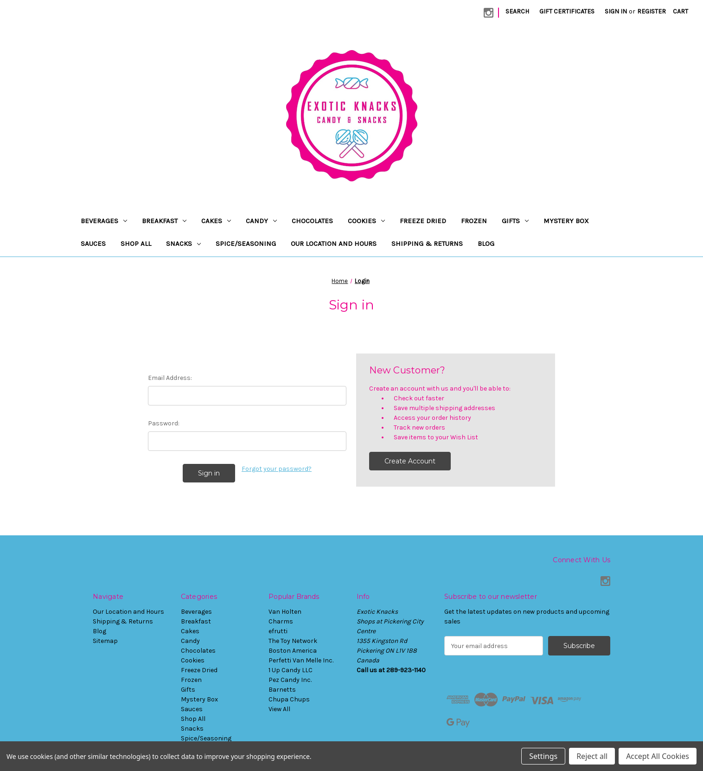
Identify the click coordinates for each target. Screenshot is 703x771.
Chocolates (312, 221)
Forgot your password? (277, 469)
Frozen (474, 221)
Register (651, 11)
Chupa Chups (289, 699)
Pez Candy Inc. (290, 680)
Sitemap (105, 641)
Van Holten (284, 612)
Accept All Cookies (657, 756)
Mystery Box (566, 221)
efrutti (278, 631)
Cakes (216, 221)
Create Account (409, 461)
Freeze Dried (423, 221)
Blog (486, 243)
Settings (543, 756)
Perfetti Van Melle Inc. (300, 660)
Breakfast (164, 221)
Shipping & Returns (427, 243)
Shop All (136, 243)
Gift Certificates (566, 11)
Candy (261, 221)
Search (517, 11)
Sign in (616, 11)
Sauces (93, 243)
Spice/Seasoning (246, 243)
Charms (280, 621)
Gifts (515, 221)
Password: (163, 423)
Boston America (292, 651)
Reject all (591, 756)
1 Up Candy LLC (290, 670)
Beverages (104, 221)
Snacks (183, 243)
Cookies (366, 221)
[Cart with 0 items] (680, 11)
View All (279, 709)
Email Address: (170, 378)
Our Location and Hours (334, 243)
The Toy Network (292, 641)
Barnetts (282, 690)
